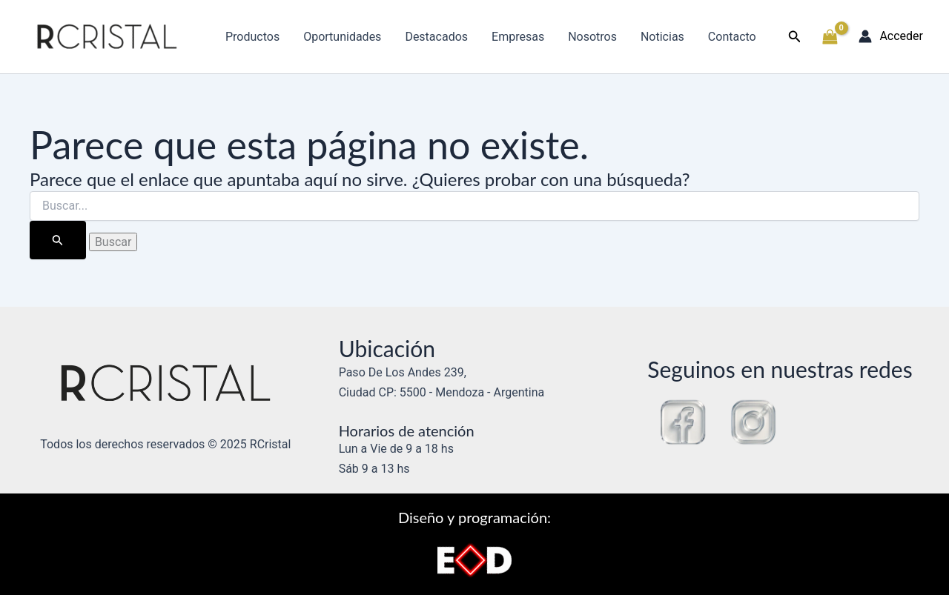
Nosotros (592, 37)
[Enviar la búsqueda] (58, 240)
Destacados (436, 37)
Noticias (662, 37)
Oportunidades (342, 37)
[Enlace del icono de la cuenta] (891, 36)
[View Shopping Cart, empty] (830, 37)
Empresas (518, 37)
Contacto (732, 37)
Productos (252, 37)
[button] (794, 36)
